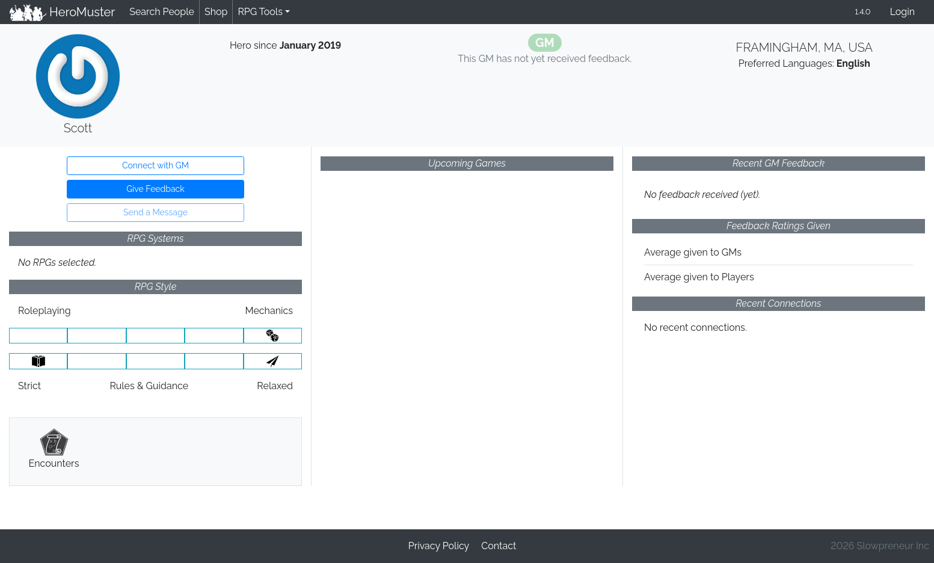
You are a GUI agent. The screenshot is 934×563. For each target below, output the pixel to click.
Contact (498, 546)
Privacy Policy (439, 546)
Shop (215, 11)
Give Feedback (155, 189)
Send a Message (155, 212)
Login (902, 11)
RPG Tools (260, 11)
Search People (161, 11)
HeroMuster (62, 12)
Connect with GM (155, 165)
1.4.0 (862, 11)
